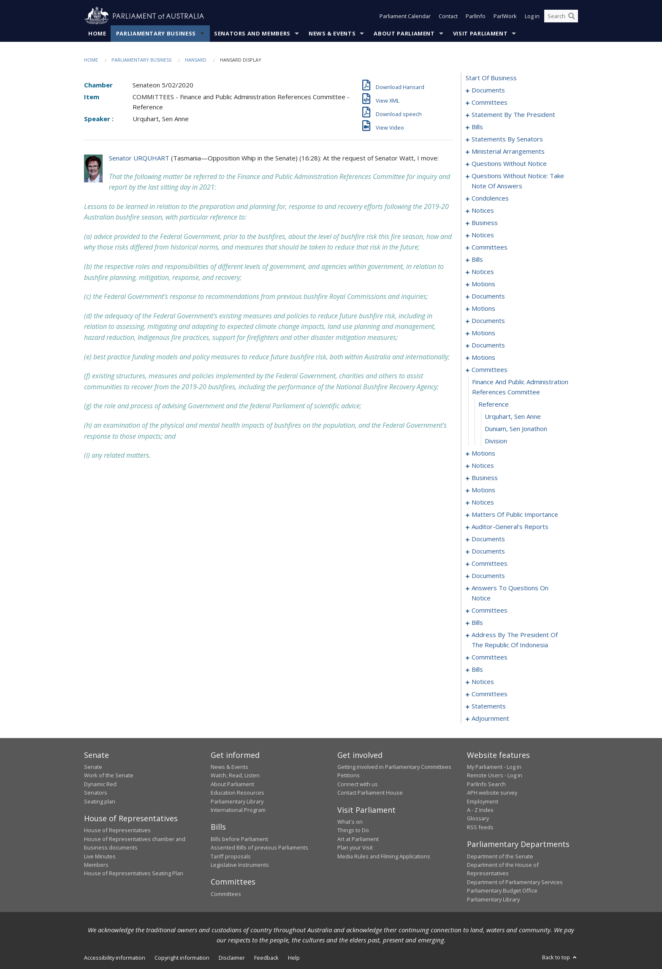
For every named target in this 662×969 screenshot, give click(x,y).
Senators (95, 792)
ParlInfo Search (486, 784)
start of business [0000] (491, 77)
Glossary (478, 818)
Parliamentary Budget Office (502, 890)
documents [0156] (488, 320)
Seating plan (99, 801)
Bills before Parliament (239, 839)
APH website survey (492, 792)
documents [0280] (488, 575)
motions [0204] (483, 453)
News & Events (332, 33)
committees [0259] (489, 563)
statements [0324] (489, 706)
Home (97, 33)
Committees (226, 894)
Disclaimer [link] (232, 957)
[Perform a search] (571, 16)
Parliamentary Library (237, 801)
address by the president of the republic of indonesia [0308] (515, 639)
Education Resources (237, 792)
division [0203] (496, 441)
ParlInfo (476, 16)
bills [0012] (477, 126)
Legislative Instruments (240, 865)
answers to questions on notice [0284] (510, 593)
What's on (350, 821)
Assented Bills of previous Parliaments (259, 847)
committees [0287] (489, 610)
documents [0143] (488, 296)
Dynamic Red (100, 784)
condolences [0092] (490, 198)
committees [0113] (489, 247)
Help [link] (294, 957)
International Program (238, 810)
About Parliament (404, 33)
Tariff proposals (231, 856)
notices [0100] (483, 210)
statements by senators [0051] (507, 139)
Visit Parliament (480, 33)
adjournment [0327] (490, 718)
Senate (93, 767)
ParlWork (505, 16)
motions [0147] (483, 308)
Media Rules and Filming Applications (383, 856)
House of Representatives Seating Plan (133, 873)
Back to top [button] (560, 957)
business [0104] (485, 222)
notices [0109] (483, 235)
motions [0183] (483, 357)
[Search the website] (561, 16)
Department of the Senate (500, 856)
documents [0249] (488, 539)
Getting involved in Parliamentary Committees (394, 767)
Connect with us (357, 784)
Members (96, 865)
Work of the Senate (108, 775)
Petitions (348, 775)
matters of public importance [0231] (515, 514)
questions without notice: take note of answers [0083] (518, 180)
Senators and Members (252, 33)
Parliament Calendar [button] (405, 16)
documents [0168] (488, 345)
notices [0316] (483, 681)
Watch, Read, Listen (235, 775)
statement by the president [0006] (513, 114)
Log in (532, 16)
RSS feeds (480, 827)
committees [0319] (489, 693)
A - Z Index (480, 810)
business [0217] (485, 477)
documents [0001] (488, 90)
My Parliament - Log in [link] (494, 767)
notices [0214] (483, 465)
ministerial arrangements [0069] (508, 151)
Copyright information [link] (182, 957)
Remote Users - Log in (494, 775)
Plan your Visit (355, 847)
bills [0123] (477, 259)
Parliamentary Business (156, 33)
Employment (482, 801)
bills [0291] (477, 622)
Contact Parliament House (370, 792)
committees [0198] (489, 369)
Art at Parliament (358, 839)
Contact (448, 16)
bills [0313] (477, 669)
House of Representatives (117, 830)
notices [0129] (483, 271)
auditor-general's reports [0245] (510, 526)
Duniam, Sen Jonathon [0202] (516, 428)
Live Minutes (100, 856)
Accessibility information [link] (114, 957)
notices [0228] (483, 502)
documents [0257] (488, 551)
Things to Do (353, 830)
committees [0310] (489, 657)
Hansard (195, 60)
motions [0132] (483, 284)
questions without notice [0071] (509, 163)
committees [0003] (489, 102)
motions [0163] (483, 332)
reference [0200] (493, 404)
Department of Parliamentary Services (515, 882)
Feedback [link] (266, 957)
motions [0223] (483, 490)
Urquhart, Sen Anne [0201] (513, 416)
